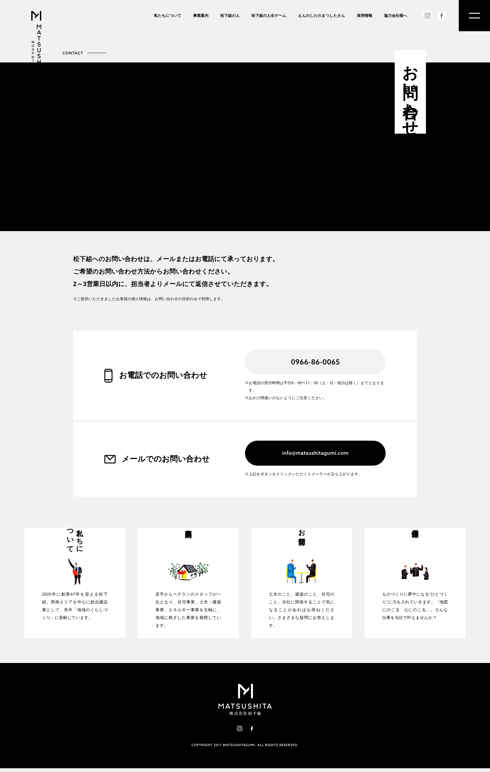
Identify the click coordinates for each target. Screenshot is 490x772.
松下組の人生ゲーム (269, 15)
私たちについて (167, 15)
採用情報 (364, 15)
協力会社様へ (395, 15)
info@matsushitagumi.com (315, 453)
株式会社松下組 (36, 46)
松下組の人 (230, 15)
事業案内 (200, 15)
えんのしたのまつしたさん (321, 15)
